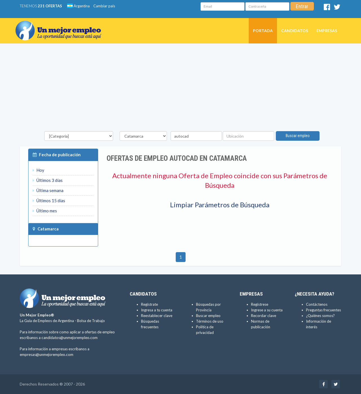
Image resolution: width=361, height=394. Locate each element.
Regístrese (259, 304)
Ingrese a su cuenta (267, 310)
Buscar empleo (298, 135)
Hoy (38, 170)
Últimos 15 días (49, 200)
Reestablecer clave (156, 315)
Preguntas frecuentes (323, 310)
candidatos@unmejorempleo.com (69, 337)
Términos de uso (209, 321)
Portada (263, 30)
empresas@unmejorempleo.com (46, 354)
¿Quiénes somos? (320, 315)
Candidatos (294, 30)
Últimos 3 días (48, 180)
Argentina (78, 6)
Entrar (302, 6)
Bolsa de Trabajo (91, 320)
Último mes (45, 210)
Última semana (48, 190)
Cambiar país (104, 6)
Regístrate (149, 304)
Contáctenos (316, 304)
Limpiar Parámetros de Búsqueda (219, 205)
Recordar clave (263, 315)
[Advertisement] (180, 88)
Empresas (326, 30)
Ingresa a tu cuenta (156, 310)
